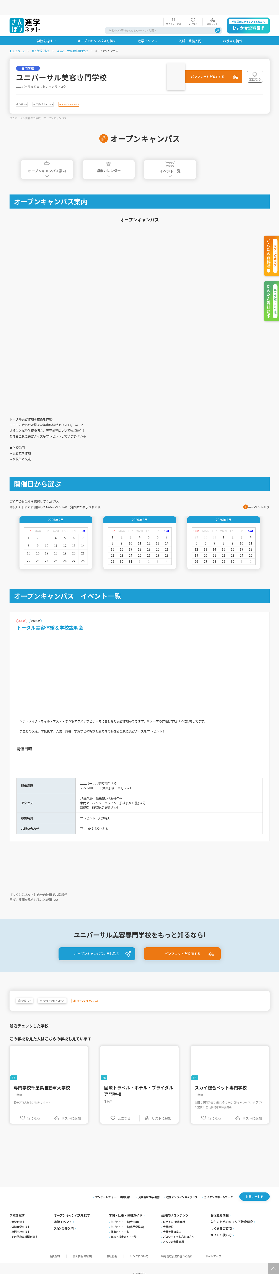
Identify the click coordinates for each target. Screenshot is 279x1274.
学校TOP (31, 90)
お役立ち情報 (219, 1227)
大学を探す (17, 1233)
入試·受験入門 (64, 1240)
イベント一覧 (170, 155)
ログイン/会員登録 (174, 1233)
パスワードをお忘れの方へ (178, 1248)
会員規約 (168, 1238)
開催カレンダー (108, 155)
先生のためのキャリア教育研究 (231, 1233)
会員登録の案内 (172, 1243)
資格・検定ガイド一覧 (124, 1248)
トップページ (17, 36)
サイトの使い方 (221, 1246)
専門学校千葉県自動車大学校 (42, 1098)
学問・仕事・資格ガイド (125, 1227)
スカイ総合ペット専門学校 (221, 1098)
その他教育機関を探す (24, 1248)
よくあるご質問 (221, 1240)
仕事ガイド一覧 (120, 1243)
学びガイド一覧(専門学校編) (127, 1238)
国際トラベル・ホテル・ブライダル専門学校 (138, 1101)
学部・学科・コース (68, 90)
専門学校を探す (41, 36)
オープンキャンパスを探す (72, 1227)
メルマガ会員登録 (173, 1253)
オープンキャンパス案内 (47, 155)
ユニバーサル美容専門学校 (72, 36)
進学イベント (63, 1233)
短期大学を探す (20, 1238)
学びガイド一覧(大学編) (125, 1233)
